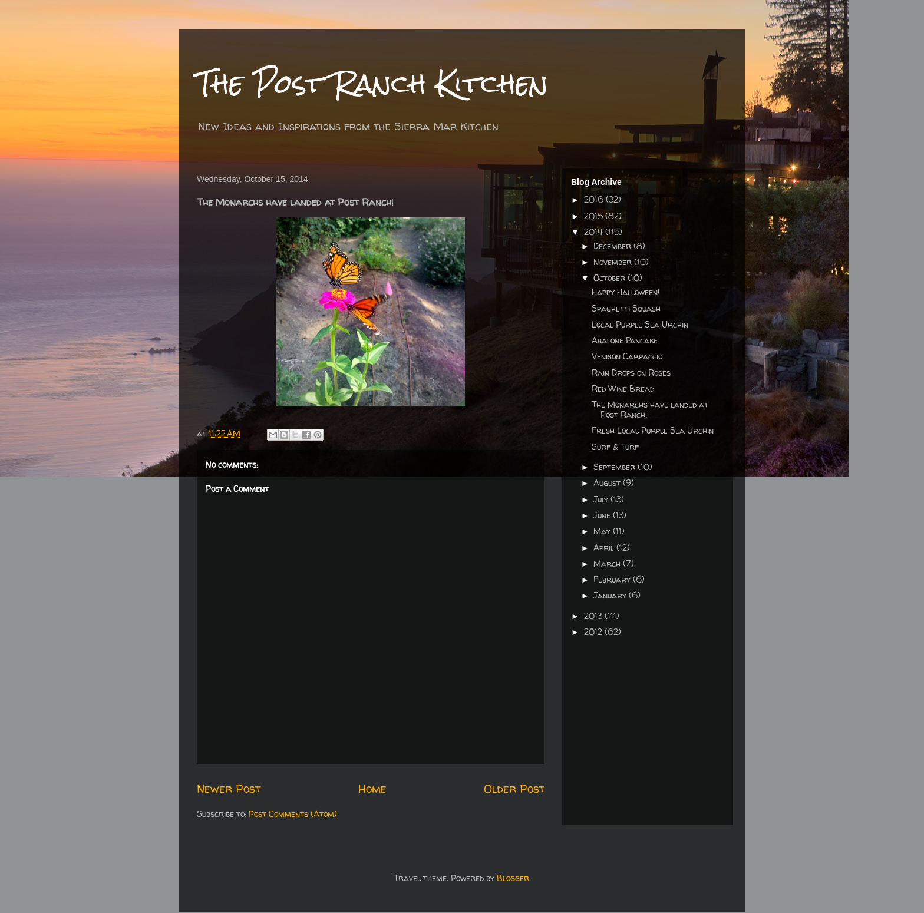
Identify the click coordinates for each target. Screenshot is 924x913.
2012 (594, 631)
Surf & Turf (615, 446)
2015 (594, 215)
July (601, 499)
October (610, 277)
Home (372, 788)
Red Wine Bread (623, 388)
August (608, 482)
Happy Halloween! (625, 291)
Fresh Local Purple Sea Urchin (653, 430)
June (603, 515)
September (615, 466)
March (608, 563)
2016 (595, 199)
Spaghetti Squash (626, 308)
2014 (594, 231)
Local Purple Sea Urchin (640, 324)
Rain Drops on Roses (631, 372)
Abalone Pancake (625, 340)
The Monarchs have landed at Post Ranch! (650, 409)
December (613, 246)
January (611, 595)
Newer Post (228, 788)
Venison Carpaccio (627, 356)
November (613, 261)
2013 (594, 615)
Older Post (514, 788)
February (613, 579)
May (603, 531)
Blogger (513, 878)
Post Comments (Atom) (293, 813)
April (604, 547)
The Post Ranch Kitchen (372, 83)
